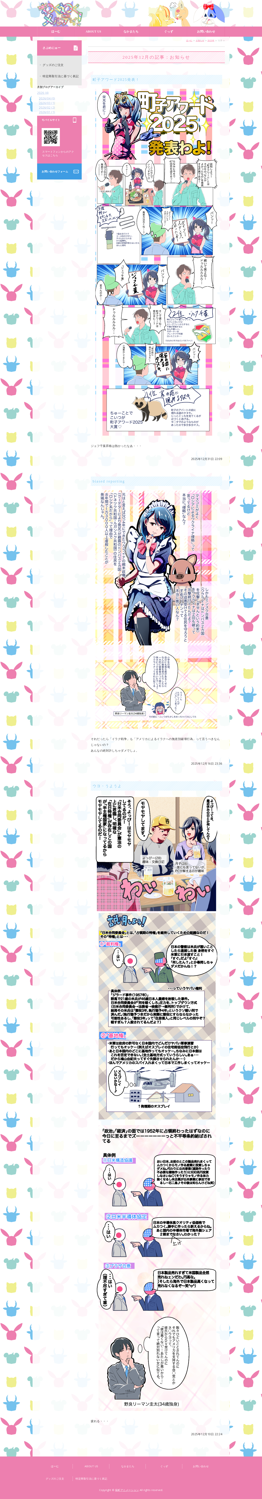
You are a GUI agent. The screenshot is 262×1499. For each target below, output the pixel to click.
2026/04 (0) (47, 98)
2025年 (211, 40)
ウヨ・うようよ (107, 786)
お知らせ (200, 40)
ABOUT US (93, 31)
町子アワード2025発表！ (116, 80)
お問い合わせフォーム (55, 171)
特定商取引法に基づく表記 (61, 76)
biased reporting (109, 481)
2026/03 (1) (47, 103)
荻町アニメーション (60, 13)
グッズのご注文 (53, 65)
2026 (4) (43, 93)
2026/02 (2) (47, 108)
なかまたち (131, 31)
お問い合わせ (206, 31)
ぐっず (168, 31)
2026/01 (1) (47, 112)
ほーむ (55, 31)
